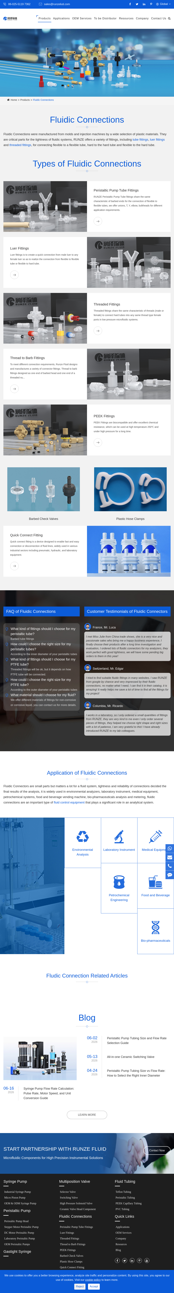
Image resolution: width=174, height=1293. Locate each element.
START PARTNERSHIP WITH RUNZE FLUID (54, 1149)
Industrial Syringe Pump (17, 1191)
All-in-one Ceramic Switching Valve (130, 1057)
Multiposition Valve (74, 1181)
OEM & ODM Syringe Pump (20, 1203)
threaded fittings (20, 145)
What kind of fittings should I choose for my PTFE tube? (43, 661)
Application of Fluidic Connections (87, 772)
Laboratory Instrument (119, 849)
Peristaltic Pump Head (16, 1221)
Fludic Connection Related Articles (87, 975)
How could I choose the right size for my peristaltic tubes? (41, 646)
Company (142, 18)
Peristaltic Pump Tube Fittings (116, 190)
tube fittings (140, 139)
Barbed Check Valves (43, 519)
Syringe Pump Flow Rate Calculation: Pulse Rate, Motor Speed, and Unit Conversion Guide (48, 1093)
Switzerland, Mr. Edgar (104, 667)
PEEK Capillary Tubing (129, 1203)
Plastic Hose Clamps (130, 519)
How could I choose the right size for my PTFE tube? (41, 682)
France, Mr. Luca (100, 626)
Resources (126, 18)
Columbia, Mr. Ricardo (103, 705)
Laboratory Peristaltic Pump (19, 1238)
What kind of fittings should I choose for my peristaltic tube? (43, 631)
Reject (80, 1286)
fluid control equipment (69, 802)
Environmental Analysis (82, 852)
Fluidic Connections (43, 100)
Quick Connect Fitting (26, 535)
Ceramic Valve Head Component (78, 1209)
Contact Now (157, 1150)
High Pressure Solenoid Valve (76, 1203)
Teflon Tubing (123, 1191)
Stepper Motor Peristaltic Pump (21, 1226)
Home (14, 100)
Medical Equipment (155, 849)
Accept (94, 1286)
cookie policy (93, 1279)
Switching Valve (69, 1197)
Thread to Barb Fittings (27, 358)
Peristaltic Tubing (125, 1197)
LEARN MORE (87, 1114)
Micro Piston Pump (14, 1197)
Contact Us (158, 18)
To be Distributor (105, 18)
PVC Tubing (122, 1209)
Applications (61, 18)
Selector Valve (68, 1191)
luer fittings (157, 139)
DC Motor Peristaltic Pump (19, 1232)
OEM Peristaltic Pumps (17, 1244)
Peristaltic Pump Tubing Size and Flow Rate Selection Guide (137, 1041)
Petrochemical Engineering (119, 897)
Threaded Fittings (107, 304)
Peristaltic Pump (16, 1211)
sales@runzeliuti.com (57, 4)
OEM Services (82, 18)
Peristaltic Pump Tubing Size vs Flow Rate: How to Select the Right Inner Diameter (136, 1073)
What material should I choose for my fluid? (43, 694)
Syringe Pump (15, 1181)
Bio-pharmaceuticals (155, 940)
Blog (118, 1250)
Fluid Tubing (125, 1181)
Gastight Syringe (17, 1251)
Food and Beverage (155, 895)
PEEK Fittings (104, 416)
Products (45, 18)
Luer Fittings (19, 248)
